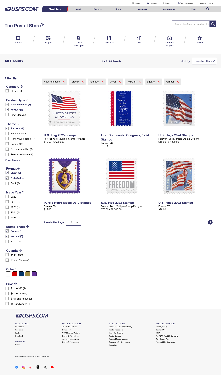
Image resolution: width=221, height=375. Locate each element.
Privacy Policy (161, 327)
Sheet (112, 81)
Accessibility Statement (165, 342)
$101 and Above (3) (21, 298)
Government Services (70, 339)
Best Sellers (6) (19, 133)
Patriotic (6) (17, 128)
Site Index (19, 330)
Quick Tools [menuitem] (55, 9)
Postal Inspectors (116, 330)
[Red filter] (14, 273)
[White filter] (8, 273)
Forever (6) (17, 109)
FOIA (158, 333)
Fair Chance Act (162, 339)
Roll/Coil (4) (17, 177)
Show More (11, 159)
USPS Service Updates (71, 333)
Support (169, 3)
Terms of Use (161, 330)
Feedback (19, 336)
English (135, 3)
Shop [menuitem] (118, 9)
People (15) (17, 143)
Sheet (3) (16, 172)
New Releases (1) (21, 104)
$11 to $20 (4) (18, 288)
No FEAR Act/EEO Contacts (167, 336)
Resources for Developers (119, 342)
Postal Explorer (115, 336)
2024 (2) (15, 212)
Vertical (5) (17, 236)
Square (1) (16, 230)
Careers (18, 344)
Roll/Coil (132, 81)
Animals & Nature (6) (22, 154)
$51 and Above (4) (20, 303)
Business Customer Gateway (120, 327)
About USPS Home (69, 327)
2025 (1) (15, 217)
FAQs (17, 333)
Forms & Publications (70, 336)
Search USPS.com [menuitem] (208, 9)
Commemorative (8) (22, 149)
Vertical (169, 81)
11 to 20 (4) (17, 254)
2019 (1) (15, 201)
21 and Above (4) (20, 260)
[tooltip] (21, 86)
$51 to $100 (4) (19, 293)
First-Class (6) (18, 114)
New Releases (52, 81)
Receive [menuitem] (97, 9)
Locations (153, 3)
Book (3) (15, 183)
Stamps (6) (16, 90)
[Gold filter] (27, 273)
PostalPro (113, 345)
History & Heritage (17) (23, 138)
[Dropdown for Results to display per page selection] (73, 222)
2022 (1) (15, 196)
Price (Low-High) (203, 61)
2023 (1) (15, 207)
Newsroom (66, 330)
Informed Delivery (187, 3)
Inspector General (116, 333)
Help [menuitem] (193, 9)
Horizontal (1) (18, 241)
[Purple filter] (34, 273)
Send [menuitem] (78, 9)
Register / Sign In (206, 3)
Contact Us (19, 327)
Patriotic (94, 81)
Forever (74, 81)
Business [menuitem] (142, 9)
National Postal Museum (118, 339)
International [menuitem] (169, 9)
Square (151, 81)
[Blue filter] (21, 273)
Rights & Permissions (70, 342)
